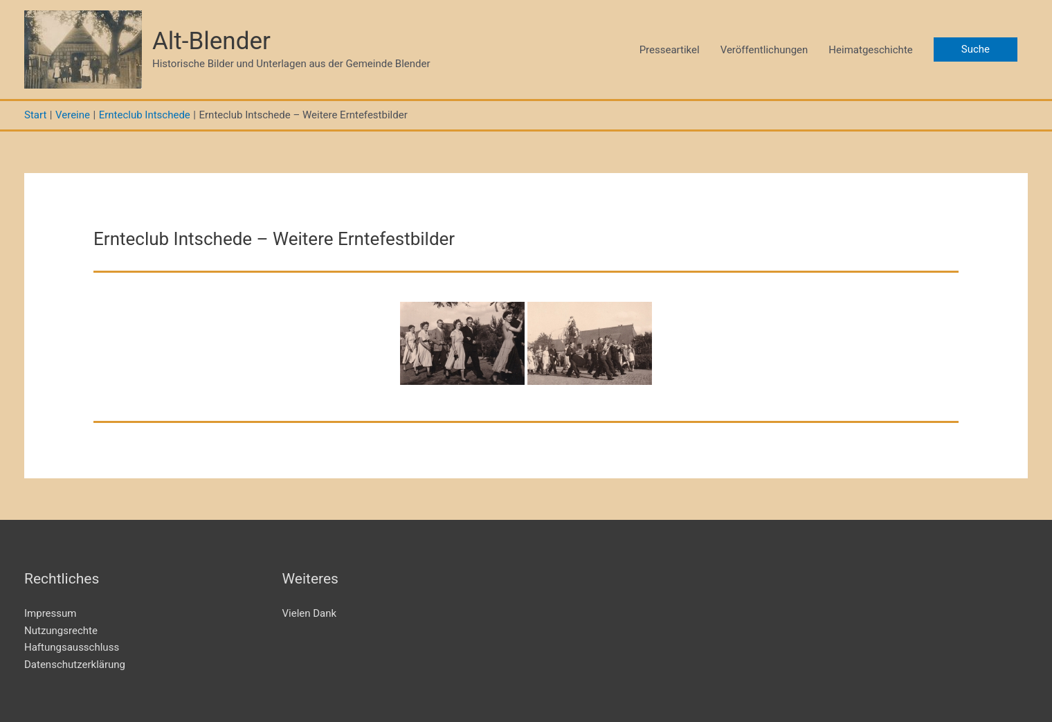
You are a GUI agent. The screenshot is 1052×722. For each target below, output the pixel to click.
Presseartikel (670, 50)
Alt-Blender (211, 41)
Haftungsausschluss (71, 647)
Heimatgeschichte (870, 50)
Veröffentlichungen (764, 50)
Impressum (50, 613)
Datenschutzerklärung (74, 664)
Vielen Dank (309, 613)
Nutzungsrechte (61, 630)
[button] (975, 49)
